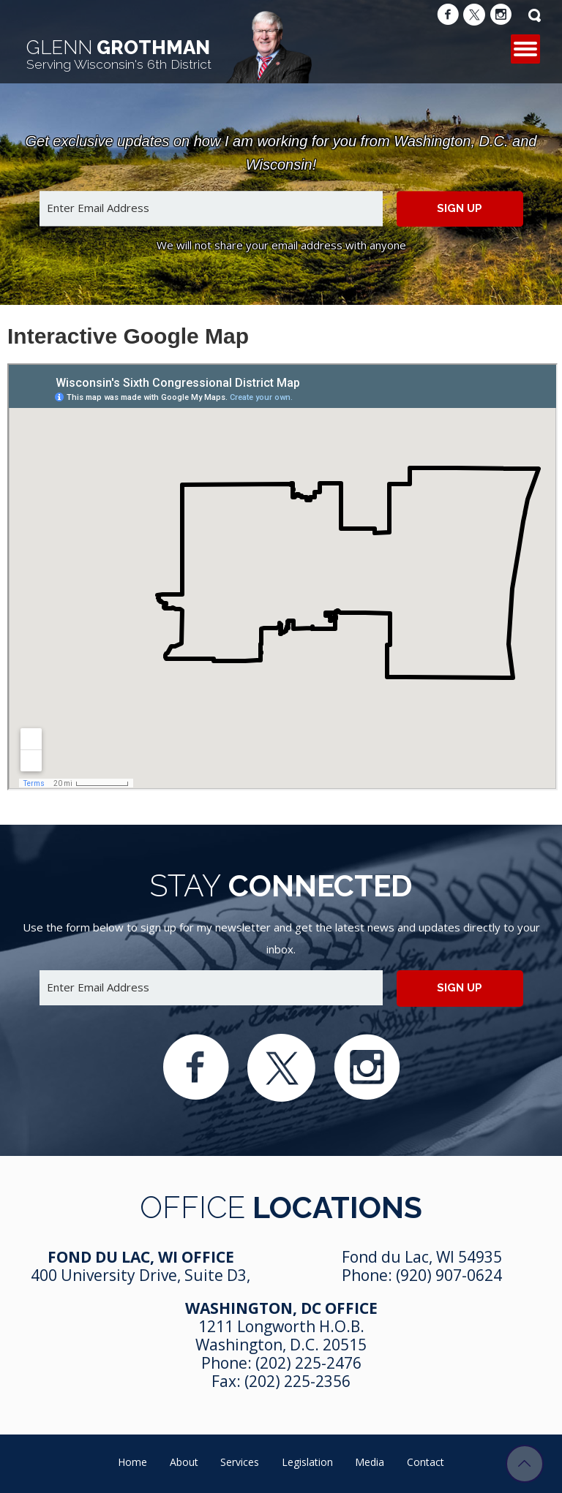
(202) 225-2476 (308, 1363)
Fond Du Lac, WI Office (141, 1257)
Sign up (459, 208)
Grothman (118, 54)
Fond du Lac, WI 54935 (422, 1257)
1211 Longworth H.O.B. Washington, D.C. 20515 (281, 1335)
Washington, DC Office (281, 1308)
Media (369, 1462)
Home (132, 1462)
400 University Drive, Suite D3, (140, 1275)
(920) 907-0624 (449, 1275)
